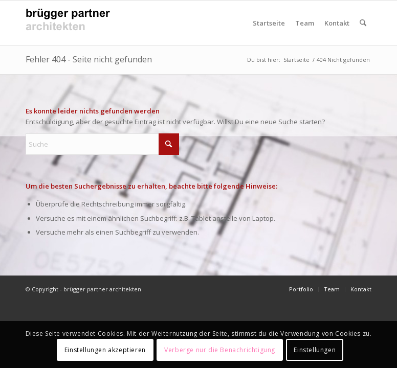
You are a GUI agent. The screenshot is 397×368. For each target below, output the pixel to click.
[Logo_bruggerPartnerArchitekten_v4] (72, 23)
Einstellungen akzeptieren (105, 350)
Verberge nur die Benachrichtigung (219, 350)
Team (304, 23)
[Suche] (363, 23)
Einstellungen (315, 350)
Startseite (269, 23)
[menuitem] (363, 23)
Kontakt (336, 23)
